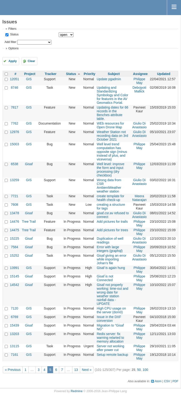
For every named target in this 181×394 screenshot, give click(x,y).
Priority (89, 74)
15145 (14, 276)
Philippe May (139, 81)
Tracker (51, 74)
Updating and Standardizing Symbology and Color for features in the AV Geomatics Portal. (112, 95)
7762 (14, 123)
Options (13, 48)
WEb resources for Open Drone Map (110, 125)
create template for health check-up (110, 198)
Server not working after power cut (110, 348)
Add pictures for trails (112, 221)
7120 (14, 308)
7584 (14, 247)
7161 (14, 354)
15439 (14, 325)
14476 (14, 221)
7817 (14, 107)
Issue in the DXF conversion (109, 319)
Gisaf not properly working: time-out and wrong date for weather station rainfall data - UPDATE (112, 294)
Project (29, 74)
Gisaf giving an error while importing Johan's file (111, 259)
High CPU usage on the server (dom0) (111, 310)
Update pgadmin (109, 79)
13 (76, 370)
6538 (14, 164)
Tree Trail (29, 221)
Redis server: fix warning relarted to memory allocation (110, 337)
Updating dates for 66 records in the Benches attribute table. (112, 113)
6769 (14, 317)
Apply (12, 61)
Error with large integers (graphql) (110, 249)
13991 (14, 268)
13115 (14, 346)
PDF (175, 381)
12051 (14, 79)
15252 (14, 255)
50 (139, 370)
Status (13, 34)
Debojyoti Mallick (139, 89)
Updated (163, 74)
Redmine (76, 391)
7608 (14, 204)
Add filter (10, 42)
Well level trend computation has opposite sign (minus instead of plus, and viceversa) (112, 151)
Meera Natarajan (139, 198)
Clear (31, 61)
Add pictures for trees (112, 230)
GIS (29, 79)
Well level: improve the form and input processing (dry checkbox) (110, 169)
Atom (158, 381)
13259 (14, 180)
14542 (14, 285)
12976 (14, 132)
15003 (14, 144)
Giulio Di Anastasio (139, 125)
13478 (14, 213)
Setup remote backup (112, 354)
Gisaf (29, 164)
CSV (167, 381)
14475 (14, 230)
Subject (114, 74)
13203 (14, 334)
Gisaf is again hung (111, 268)
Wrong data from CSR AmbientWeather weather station (109, 185)
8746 (14, 87)
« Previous (13, 370)
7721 (14, 196)
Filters (12, 28)
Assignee (140, 74)
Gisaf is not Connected (105, 278)
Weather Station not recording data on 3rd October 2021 (112, 135)
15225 (14, 238)
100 (145, 370)
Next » (86, 370)
